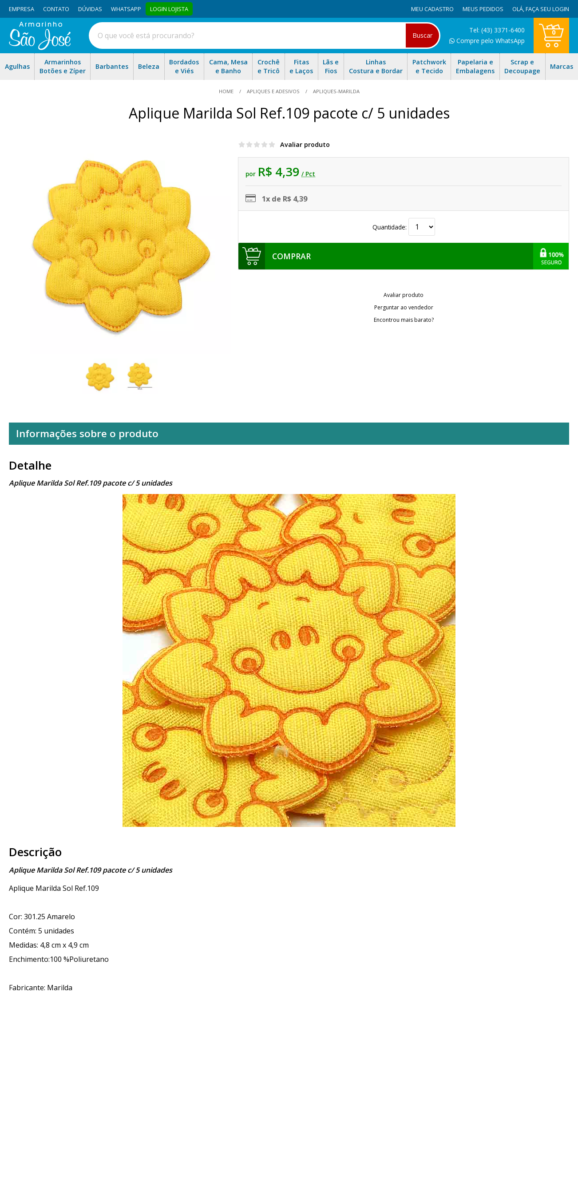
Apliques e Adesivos (273, 91)
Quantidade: (403, 227)
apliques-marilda (336, 91)
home (227, 91)
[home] (40, 47)
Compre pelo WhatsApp (487, 40)
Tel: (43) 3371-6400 (497, 30)
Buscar (422, 35)
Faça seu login (547, 9)
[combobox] (264, 35)
